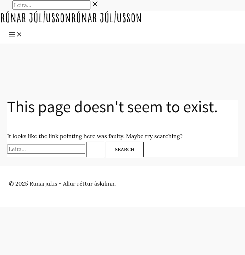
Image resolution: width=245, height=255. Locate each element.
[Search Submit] (95, 149)
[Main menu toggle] (15, 35)
